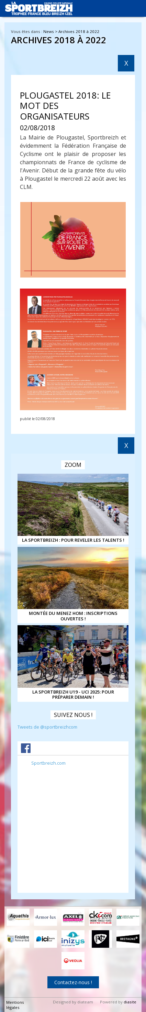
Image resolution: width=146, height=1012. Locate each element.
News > (50, 31)
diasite (130, 1001)
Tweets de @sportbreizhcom (47, 727)
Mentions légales (15, 1005)
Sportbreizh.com (48, 763)
